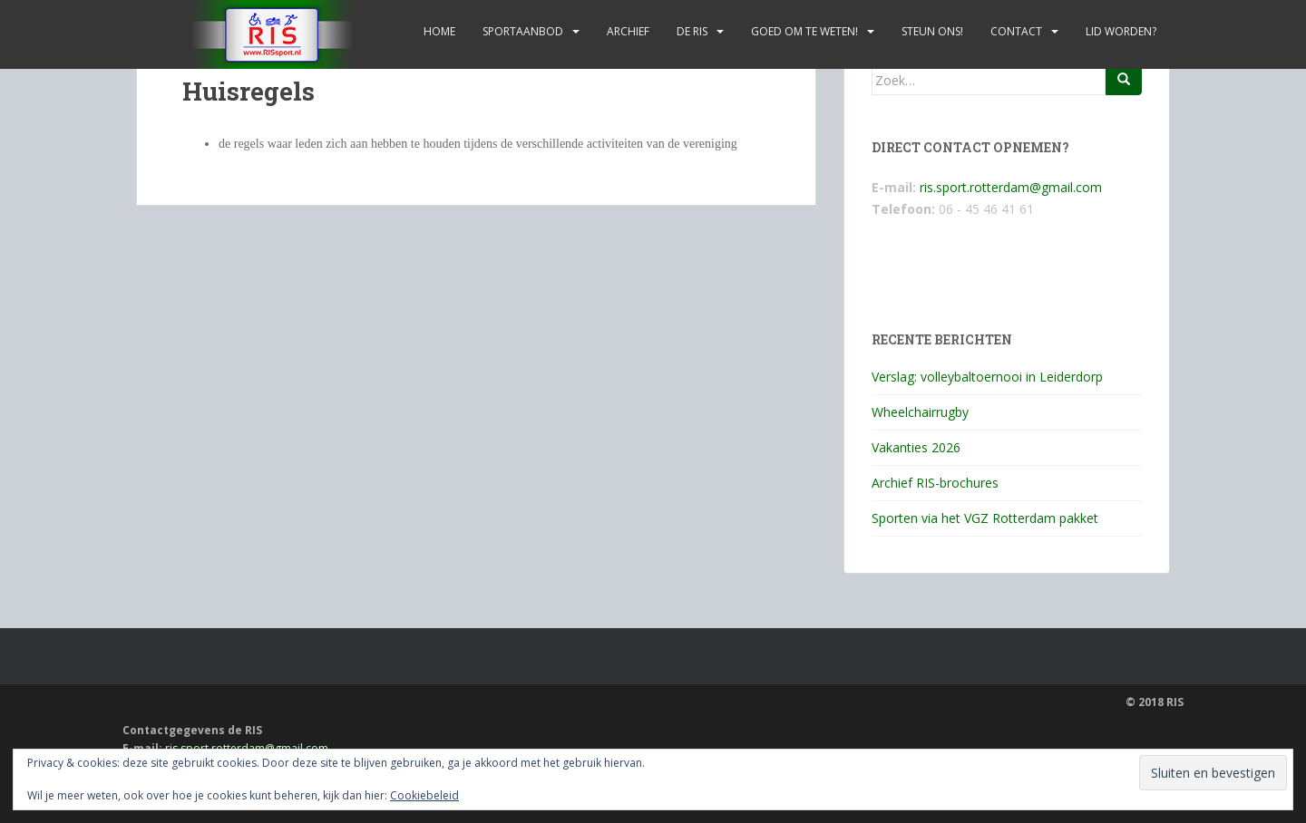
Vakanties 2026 (916, 447)
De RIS (692, 31)
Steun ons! (932, 31)
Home (439, 31)
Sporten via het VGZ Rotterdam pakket (985, 518)
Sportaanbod (522, 31)
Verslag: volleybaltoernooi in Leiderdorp (987, 376)
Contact (1016, 31)
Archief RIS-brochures (935, 482)
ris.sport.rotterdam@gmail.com (1011, 187)
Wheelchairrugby (920, 412)
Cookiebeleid (424, 795)
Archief (628, 31)
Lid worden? (1121, 31)
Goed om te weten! (804, 31)
